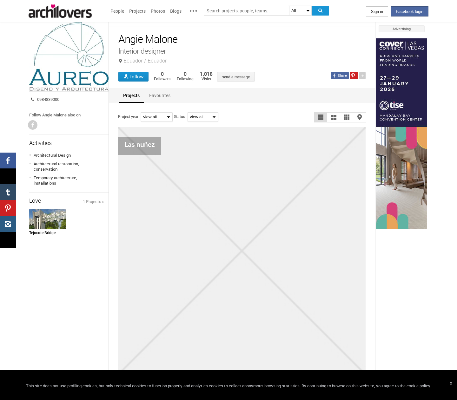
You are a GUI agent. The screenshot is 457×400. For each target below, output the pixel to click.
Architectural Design (52, 155)
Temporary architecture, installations (55, 180)
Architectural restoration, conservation (56, 166)
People (117, 11)
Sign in (377, 11)
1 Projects (92, 201)
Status (179, 116)
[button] (320, 117)
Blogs (176, 11)
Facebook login (409, 11)
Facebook (32, 125)
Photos (158, 11)
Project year (128, 116)
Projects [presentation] (131, 95)
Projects (137, 11)
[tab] (131, 95)
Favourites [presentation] (159, 95)
